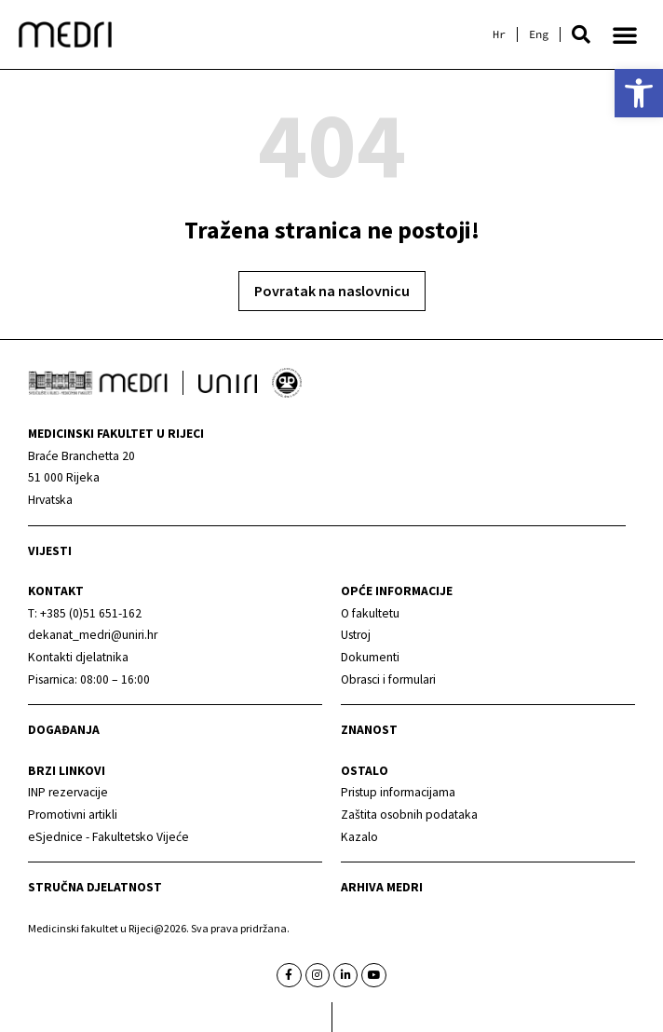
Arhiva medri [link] (382, 887)
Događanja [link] (64, 730)
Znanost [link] (369, 730)
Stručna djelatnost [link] (95, 887)
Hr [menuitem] (499, 34)
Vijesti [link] (50, 551)
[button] (581, 34)
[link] (639, 93)
